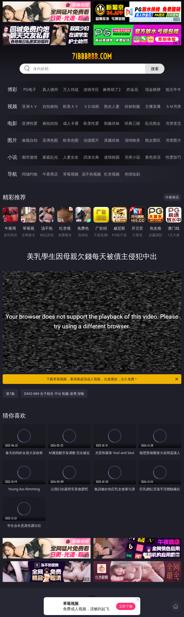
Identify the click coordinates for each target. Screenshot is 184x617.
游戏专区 (91, 89)
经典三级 (132, 123)
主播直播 (153, 106)
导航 (12, 174)
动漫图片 (91, 140)
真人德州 (50, 89)
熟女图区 (153, 140)
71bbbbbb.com (92, 56)
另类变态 (173, 123)
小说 (12, 157)
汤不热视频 (91, 174)
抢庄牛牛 (173, 89)
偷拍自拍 (50, 123)
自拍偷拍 (50, 106)
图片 (12, 140)
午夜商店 (50, 174)
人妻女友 (70, 157)
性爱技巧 (173, 157)
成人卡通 (70, 123)
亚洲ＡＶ (29, 106)
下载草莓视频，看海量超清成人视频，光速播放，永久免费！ (112, 379)
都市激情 (29, 157)
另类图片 (173, 140)
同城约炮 (29, 174)
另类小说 (132, 157)
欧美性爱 (91, 123)
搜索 (155, 68)
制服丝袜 (112, 123)
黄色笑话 (153, 157)
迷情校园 (112, 157)
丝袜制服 (132, 106)
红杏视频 (112, 174)
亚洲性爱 (29, 123)
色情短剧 (132, 174)
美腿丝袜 (112, 140)
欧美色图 (70, 140)
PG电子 (29, 89)
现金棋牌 (153, 89)
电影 (12, 123)
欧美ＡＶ (70, 106)
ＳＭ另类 (173, 106)
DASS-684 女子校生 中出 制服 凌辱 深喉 (54, 393)
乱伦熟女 (153, 123)
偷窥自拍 (29, 140)
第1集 (10, 393)
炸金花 (132, 89)
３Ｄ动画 (91, 106)
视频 (12, 106)
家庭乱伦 (50, 157)
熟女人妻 (112, 106)
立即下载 (126, 606)
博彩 (12, 89)
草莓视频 (70, 174)
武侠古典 (91, 157)
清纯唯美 (132, 140)
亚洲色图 (50, 140)
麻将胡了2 (111, 89)
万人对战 (70, 89)
